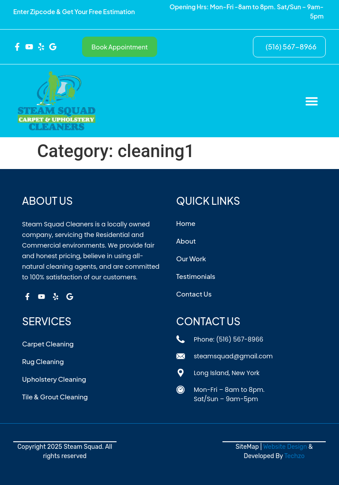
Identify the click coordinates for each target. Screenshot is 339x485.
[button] (311, 101)
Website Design (285, 447)
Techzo (294, 456)
